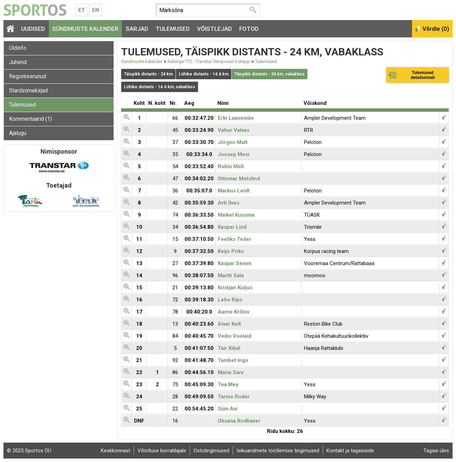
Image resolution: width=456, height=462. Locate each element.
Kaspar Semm (234, 263)
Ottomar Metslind (239, 178)
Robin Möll (231, 166)
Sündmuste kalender (85, 28)
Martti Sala (231, 275)
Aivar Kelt (229, 324)
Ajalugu (17, 133)
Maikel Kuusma (236, 215)
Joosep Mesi (233, 154)
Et (81, 10)
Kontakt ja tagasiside (350, 450)
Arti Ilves (228, 203)
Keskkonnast (115, 450)
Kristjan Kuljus (235, 287)
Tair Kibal (229, 348)
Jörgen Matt (233, 142)
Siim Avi (228, 409)
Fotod (249, 28)
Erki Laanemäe (236, 118)
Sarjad (137, 28)
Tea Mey (228, 384)
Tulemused (172, 28)
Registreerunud (27, 76)
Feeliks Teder (234, 239)
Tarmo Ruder (234, 396)
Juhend (18, 62)
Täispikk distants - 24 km (148, 74)
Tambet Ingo (233, 360)
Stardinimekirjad (28, 90)
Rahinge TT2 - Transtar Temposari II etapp (209, 61)
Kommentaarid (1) (30, 119)
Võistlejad (214, 28)
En (95, 10)
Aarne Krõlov (233, 312)
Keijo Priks (231, 251)
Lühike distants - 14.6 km (204, 74)
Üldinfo (17, 48)
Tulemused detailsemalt (423, 75)
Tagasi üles (436, 450)
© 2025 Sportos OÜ (29, 450)
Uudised (33, 28)
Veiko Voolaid (234, 336)
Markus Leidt (234, 191)
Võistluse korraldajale (161, 450)
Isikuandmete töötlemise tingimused (277, 450)
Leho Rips (230, 300)
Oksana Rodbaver (239, 421)
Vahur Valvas (233, 130)
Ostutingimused (211, 450)
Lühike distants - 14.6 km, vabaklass (159, 86)
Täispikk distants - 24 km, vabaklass (269, 74)
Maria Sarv (230, 372)
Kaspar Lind (232, 227)
